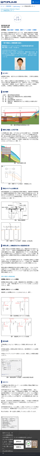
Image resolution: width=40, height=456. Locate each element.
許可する (18, 441)
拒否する (18, 447)
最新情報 (8, 6)
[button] (32, 444)
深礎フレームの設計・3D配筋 (28, 30)
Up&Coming (16, 6)
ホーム (2, 6)
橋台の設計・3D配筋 (13, 30)
